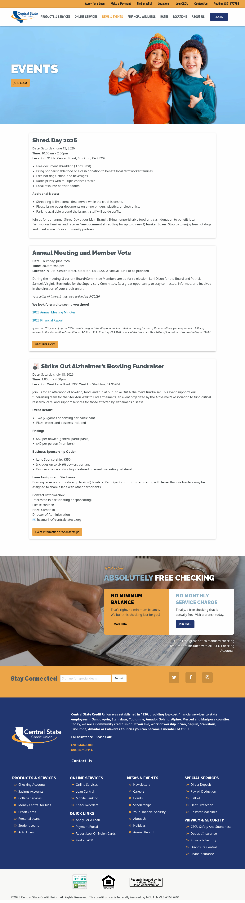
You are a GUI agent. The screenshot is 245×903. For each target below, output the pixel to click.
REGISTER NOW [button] (45, 344)
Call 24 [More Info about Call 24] (195, 798)
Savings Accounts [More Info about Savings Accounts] (30, 791)
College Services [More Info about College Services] (30, 798)
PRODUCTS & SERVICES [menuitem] (55, 17)
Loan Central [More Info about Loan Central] (85, 791)
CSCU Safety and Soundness (211, 827)
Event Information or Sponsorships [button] (57, 532)
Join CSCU (182, 4)
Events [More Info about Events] (138, 798)
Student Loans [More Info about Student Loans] (28, 825)
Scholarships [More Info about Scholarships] (142, 805)
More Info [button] (120, 624)
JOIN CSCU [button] (20, 83)
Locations (163, 4)
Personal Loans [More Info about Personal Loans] (29, 819)
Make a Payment (121, 4)
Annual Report (143, 832)
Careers (138, 791)
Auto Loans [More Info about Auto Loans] (26, 832)
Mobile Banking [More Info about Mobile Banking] (87, 798)
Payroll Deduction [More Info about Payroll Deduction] (203, 791)
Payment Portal (87, 827)
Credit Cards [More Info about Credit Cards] (27, 812)
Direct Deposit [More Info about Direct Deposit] (201, 784)
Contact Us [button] (81, 760)
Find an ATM (144, 4)
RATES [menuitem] (164, 17)
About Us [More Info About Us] (139, 819)
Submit (119, 678)
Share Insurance (202, 854)
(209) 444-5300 (82, 745)
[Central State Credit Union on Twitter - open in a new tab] (174, 677)
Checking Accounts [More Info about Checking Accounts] (32, 784)
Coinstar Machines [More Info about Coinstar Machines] (204, 812)
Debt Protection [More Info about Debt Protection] (202, 805)
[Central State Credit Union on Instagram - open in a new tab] (207, 677)
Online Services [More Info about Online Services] (87, 784)
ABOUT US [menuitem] (198, 17)
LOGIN (219, 17)
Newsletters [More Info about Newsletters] (141, 784)
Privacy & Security (203, 840)
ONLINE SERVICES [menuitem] (86, 17)
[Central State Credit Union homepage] (24, 16)
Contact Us (200, 4)
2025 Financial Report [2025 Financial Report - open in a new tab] (47, 320)
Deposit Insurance (204, 833)
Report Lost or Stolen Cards (96, 833)
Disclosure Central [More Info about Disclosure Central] (204, 847)
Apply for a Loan (95, 4)
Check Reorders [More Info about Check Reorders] (87, 805)
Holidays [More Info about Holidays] (139, 825)
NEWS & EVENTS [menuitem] (112, 17)
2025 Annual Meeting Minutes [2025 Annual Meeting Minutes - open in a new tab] (53, 312)
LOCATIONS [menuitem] (180, 17)
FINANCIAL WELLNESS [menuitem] (141, 17)
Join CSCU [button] (185, 624)
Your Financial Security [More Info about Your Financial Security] (149, 812)
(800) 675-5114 (82, 750)
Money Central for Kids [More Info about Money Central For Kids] (34, 805)
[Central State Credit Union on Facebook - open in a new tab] (190, 677)
